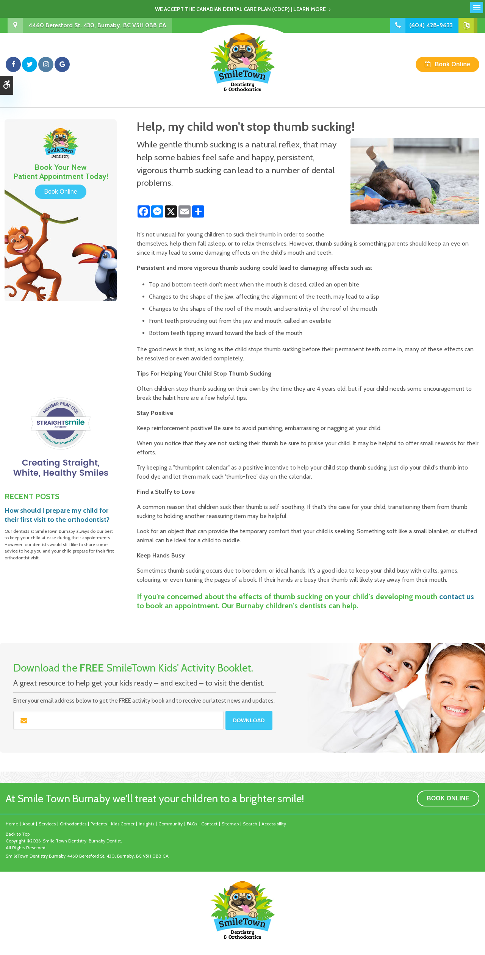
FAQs (192, 824)
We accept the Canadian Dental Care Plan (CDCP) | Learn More (240, 9)
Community (170, 824)
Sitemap (230, 824)
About (28, 824)
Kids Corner (123, 824)
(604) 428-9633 (431, 25)
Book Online (452, 64)
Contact (209, 824)
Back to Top (18, 834)
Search (250, 824)
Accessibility (273, 824)
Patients (99, 824)
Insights (146, 824)
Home (12, 824)
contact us (456, 596)
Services (47, 824)
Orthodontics (73, 824)
